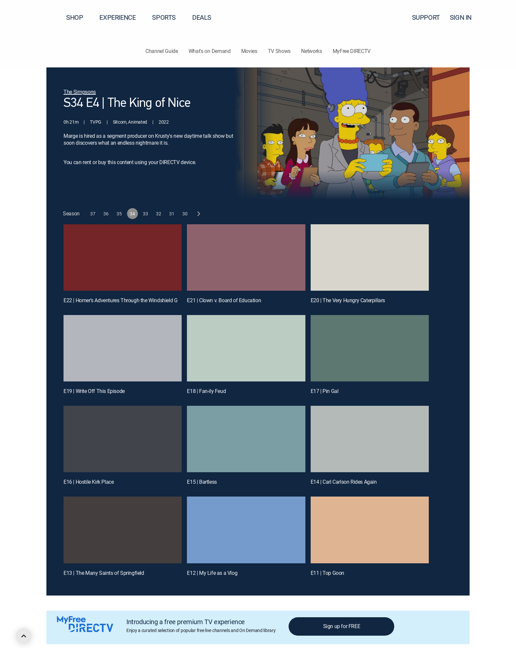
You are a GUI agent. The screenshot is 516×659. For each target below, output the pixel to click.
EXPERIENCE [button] (121, 17)
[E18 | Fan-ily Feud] (246, 348)
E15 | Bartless (202, 481)
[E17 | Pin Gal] (370, 348)
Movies (249, 51)
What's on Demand (210, 51)
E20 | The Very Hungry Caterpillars (348, 300)
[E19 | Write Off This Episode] (123, 348)
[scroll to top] (23, 636)
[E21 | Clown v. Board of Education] (246, 257)
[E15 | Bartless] (246, 439)
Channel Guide (161, 51)
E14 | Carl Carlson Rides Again (344, 481)
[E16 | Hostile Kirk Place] (123, 439)
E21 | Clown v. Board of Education (224, 300)
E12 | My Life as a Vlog (212, 572)
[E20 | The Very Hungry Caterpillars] (370, 257)
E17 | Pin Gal (325, 391)
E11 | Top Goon (327, 572)
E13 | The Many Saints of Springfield (104, 572)
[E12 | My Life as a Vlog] (246, 530)
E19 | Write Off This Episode (94, 391)
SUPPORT (426, 17)
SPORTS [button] (168, 17)
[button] (499, 17)
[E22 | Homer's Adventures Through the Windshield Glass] (123, 257)
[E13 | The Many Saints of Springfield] (123, 530)
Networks (311, 51)
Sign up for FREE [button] (341, 626)
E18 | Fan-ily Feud (206, 391)
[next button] (198, 213)
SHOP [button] (78, 17)
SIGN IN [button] (464, 17)
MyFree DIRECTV (352, 51)
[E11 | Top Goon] (370, 530)
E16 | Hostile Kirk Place (89, 481)
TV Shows (279, 51)
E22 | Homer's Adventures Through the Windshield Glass (125, 300)
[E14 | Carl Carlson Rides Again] (370, 439)
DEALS (201, 17)
